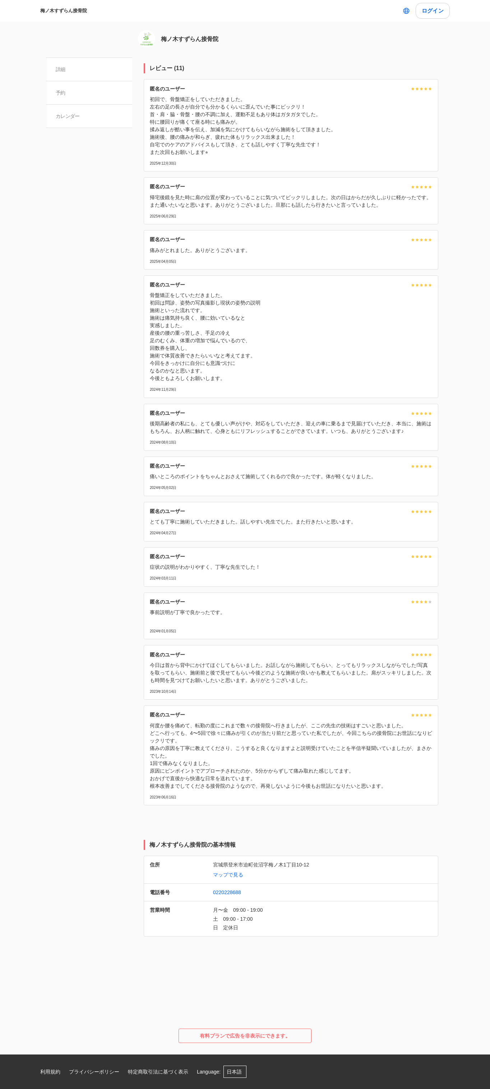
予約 (61, 93)
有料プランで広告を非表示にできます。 (245, 1036)
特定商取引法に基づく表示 (158, 1072)
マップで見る (228, 875)
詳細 (61, 69)
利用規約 (50, 1072)
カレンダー (68, 116)
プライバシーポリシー (94, 1072)
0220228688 (227, 892)
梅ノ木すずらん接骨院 (63, 10)
